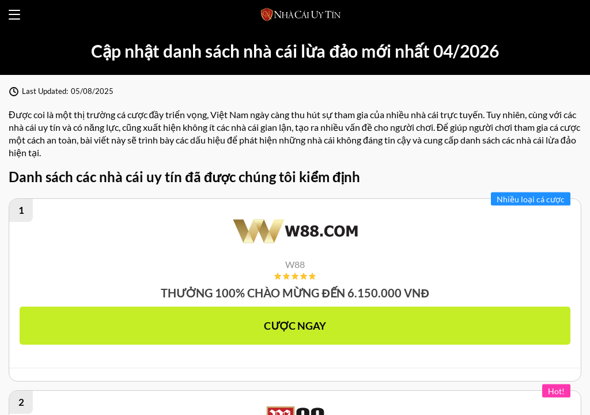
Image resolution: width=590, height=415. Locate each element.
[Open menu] (14, 15)
